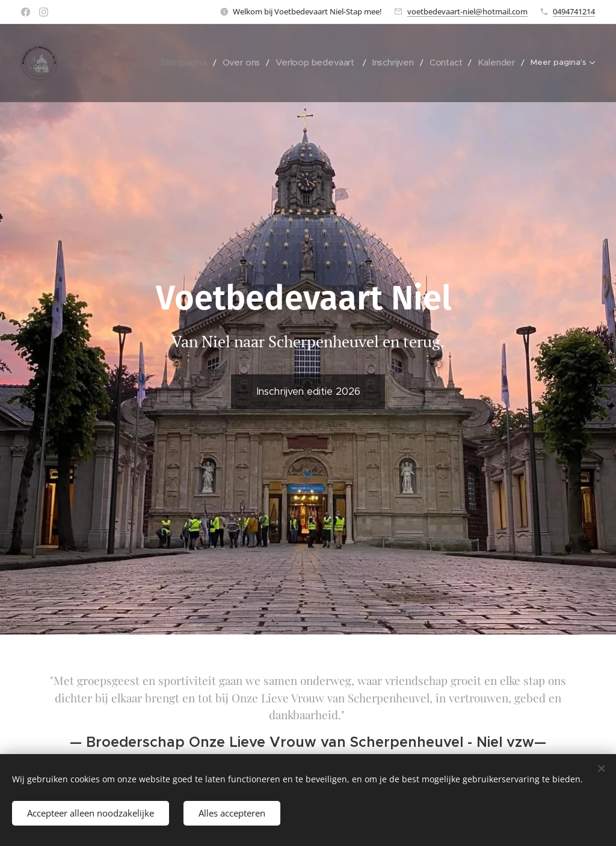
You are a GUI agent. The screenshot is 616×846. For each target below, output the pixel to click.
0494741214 (574, 11)
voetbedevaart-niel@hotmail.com (467, 11)
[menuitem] (110, 63)
